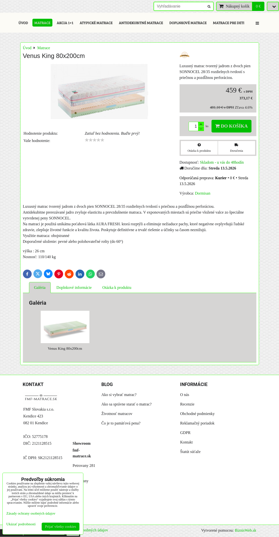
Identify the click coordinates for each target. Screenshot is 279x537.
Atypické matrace (96, 22)
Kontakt (186, 442)
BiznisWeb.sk (245, 530)
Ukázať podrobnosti (21, 524)
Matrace (42, 22)
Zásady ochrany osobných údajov (30, 513)
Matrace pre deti (228, 22)
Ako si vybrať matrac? (118, 395)
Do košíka (231, 126)
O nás (184, 395)
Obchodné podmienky (197, 414)
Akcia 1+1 (65, 22)
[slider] (94, 140)
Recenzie (187, 404)
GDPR (185, 433)
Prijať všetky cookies (60, 526)
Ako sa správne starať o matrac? (126, 404)
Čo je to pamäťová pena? (121, 423)
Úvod (23, 22)
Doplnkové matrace (188, 22)
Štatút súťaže (190, 452)
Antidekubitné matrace (141, 22)
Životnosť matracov (116, 414)
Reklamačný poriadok (197, 423)
